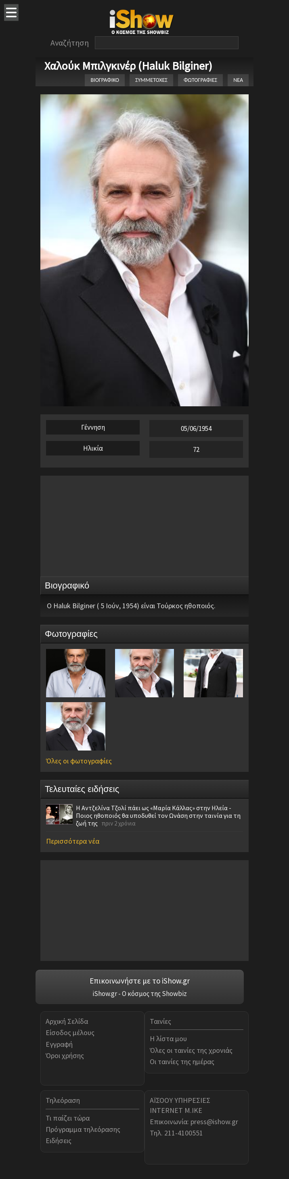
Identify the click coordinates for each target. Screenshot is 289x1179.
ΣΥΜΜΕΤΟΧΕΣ (151, 80)
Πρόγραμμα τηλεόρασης (83, 1129)
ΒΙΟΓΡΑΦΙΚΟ (104, 80)
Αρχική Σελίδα (67, 1021)
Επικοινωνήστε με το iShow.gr (140, 981)
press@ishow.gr (214, 1121)
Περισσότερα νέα (72, 841)
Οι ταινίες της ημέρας (182, 1061)
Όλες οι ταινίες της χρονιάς (191, 1050)
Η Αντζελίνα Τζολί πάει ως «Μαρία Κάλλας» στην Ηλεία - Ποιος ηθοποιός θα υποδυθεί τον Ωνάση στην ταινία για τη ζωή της (158, 815)
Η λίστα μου (168, 1038)
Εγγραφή (59, 1044)
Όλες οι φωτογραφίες (79, 760)
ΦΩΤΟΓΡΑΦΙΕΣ (200, 80)
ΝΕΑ (238, 80)
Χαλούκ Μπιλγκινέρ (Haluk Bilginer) (128, 65)
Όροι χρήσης (65, 1055)
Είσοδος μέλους (70, 1032)
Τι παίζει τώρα (68, 1118)
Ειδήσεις (58, 1140)
